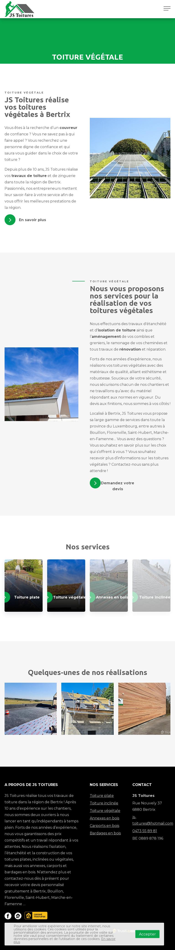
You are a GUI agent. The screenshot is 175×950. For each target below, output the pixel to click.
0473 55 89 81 (144, 831)
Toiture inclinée (104, 803)
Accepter (147, 934)
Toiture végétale (105, 811)
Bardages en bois (105, 833)
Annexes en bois (104, 818)
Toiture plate (102, 795)
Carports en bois (104, 826)
